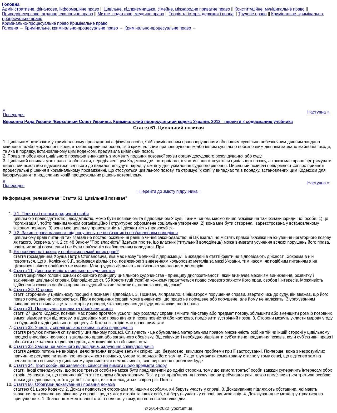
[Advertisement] (168, 67)
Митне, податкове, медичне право (131, 14)
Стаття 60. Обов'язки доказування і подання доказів (64, 384)
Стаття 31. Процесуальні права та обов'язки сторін (63, 308)
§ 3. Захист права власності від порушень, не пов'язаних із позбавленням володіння (95, 232)
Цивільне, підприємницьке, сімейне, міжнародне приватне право (167, 9)
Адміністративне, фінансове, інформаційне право (50, 9)
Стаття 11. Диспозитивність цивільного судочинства (64, 270)
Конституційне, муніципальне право (270, 9)
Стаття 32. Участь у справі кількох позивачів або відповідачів (73, 327)
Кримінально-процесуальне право (35, 23)
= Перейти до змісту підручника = (168, 191)
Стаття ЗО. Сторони (33, 289)
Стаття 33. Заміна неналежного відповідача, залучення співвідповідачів (83, 346)
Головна (10, 28)
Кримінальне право (88, 23)
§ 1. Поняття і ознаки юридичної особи (51, 214)
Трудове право (252, 14)
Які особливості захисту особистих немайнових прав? (66, 251)
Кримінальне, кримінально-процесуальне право (71, 28)
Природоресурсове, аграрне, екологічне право (47, 14)
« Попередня (13, 112)
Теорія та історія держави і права (201, 14)
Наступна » (318, 112)
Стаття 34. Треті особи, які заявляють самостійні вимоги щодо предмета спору (90, 365)
